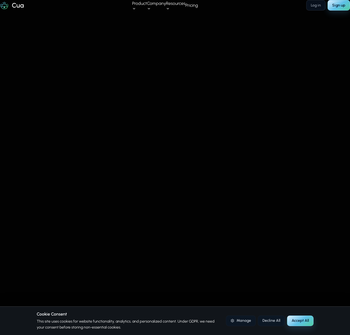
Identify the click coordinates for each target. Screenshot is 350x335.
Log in (316, 5)
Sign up (338, 5)
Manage (241, 320)
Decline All (271, 320)
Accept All (300, 320)
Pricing (191, 5)
